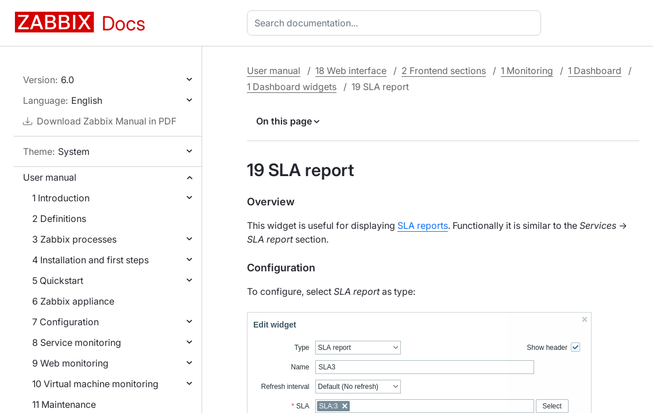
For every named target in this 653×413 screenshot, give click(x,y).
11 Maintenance (64, 404)
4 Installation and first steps (90, 260)
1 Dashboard (594, 70)
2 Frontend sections (443, 70)
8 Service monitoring (76, 342)
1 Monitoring (527, 70)
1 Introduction (61, 198)
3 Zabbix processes (74, 239)
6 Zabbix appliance (73, 301)
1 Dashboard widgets (292, 86)
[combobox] (396, 23)
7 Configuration (65, 322)
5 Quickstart (57, 280)
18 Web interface (351, 70)
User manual (49, 177)
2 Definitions (59, 218)
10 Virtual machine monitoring (95, 383)
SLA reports (422, 225)
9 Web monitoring (70, 363)
